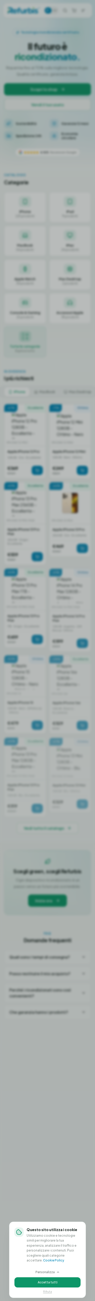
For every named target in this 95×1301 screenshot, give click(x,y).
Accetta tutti (48, 1282)
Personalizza (47, 1272)
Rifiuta (47, 1291)
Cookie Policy (53, 1260)
